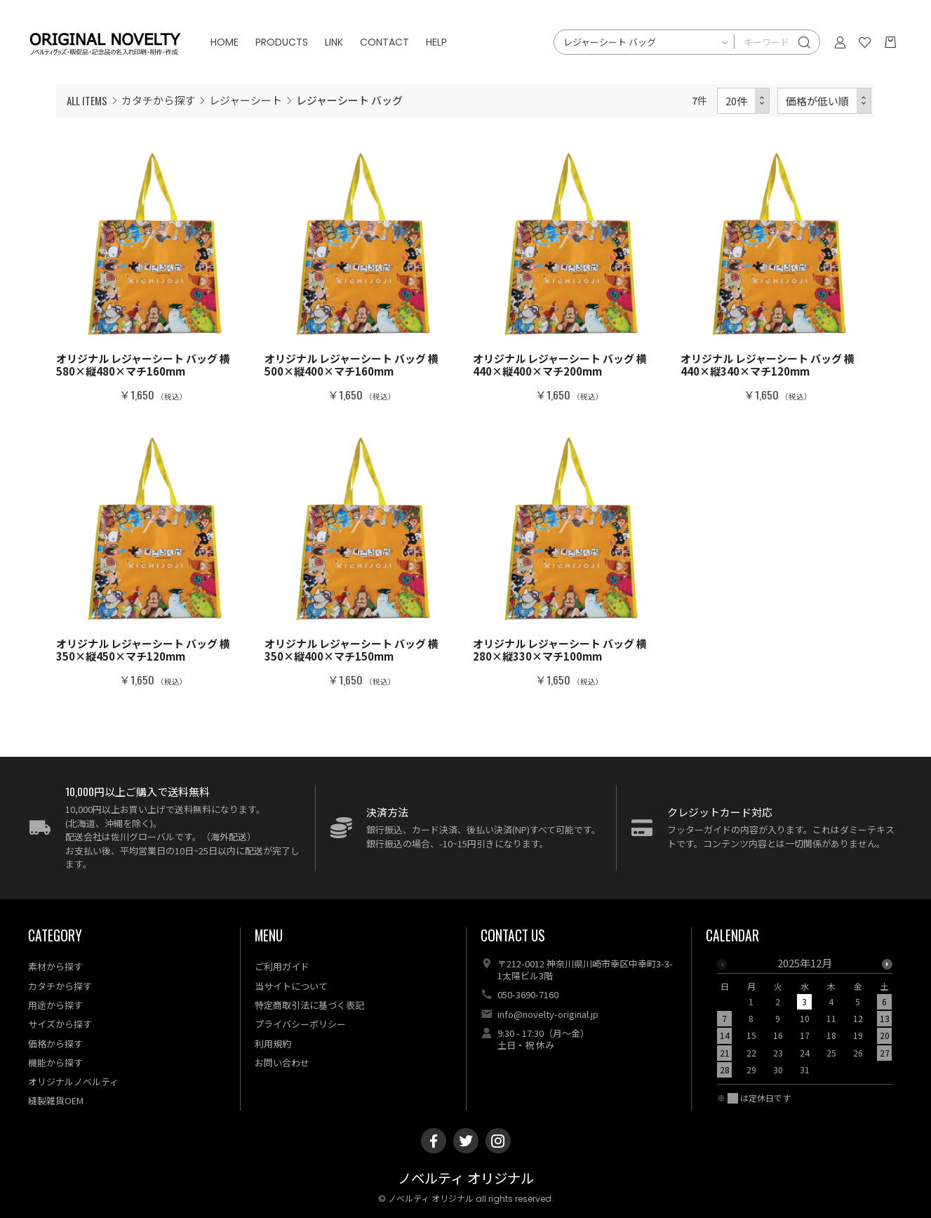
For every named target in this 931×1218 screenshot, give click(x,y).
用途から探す (55, 1005)
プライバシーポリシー (300, 1024)
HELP (436, 42)
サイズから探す (60, 1024)
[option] (804, 1021)
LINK (334, 42)
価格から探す (55, 1043)
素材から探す (55, 966)
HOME (224, 42)
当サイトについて (291, 986)
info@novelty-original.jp (547, 1014)
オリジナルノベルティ (73, 1081)
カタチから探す (158, 100)
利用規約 (273, 1043)
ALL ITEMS (87, 100)
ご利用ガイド (282, 966)
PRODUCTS (281, 42)
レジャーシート (245, 100)
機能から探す (55, 1062)
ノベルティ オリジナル (466, 1179)
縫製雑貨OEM (55, 1100)
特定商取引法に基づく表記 (309, 1005)
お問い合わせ (282, 1062)
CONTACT (384, 42)
